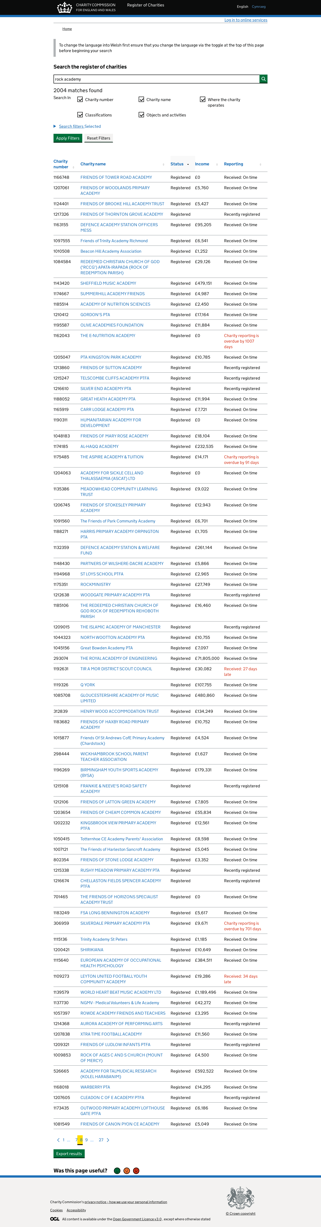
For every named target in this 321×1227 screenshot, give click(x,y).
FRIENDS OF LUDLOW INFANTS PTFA (115, 1044)
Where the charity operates (224, 102)
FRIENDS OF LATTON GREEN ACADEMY (118, 801)
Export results (69, 1153)
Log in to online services (246, 19)
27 (101, 1140)
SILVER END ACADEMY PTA (105, 388)
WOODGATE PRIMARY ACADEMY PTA (115, 594)
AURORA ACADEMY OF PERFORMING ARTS (121, 1023)
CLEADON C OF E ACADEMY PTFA (112, 1097)
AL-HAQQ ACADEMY (99, 446)
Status (177, 164)
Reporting (233, 164)
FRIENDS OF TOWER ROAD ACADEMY (116, 177)
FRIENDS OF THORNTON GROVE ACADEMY (121, 214)
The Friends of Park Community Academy (117, 521)
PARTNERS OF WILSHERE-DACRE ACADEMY (122, 563)
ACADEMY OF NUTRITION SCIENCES (115, 304)
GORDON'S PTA (95, 314)
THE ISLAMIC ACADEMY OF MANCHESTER (120, 627)
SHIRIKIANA (91, 949)
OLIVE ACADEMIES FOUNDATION (112, 325)
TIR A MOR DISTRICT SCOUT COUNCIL (116, 668)
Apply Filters (68, 138)
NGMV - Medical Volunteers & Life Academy (119, 1002)
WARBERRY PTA (95, 1087)
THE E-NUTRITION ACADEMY (107, 335)
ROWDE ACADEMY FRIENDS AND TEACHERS (122, 1013)
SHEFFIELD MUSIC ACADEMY (108, 283)
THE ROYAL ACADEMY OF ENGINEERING (118, 658)
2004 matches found (78, 90)
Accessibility (76, 1210)
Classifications (98, 115)
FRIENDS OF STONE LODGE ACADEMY (117, 859)
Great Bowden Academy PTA (106, 647)
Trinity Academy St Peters (104, 939)
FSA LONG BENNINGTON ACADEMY (115, 912)
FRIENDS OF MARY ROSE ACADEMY (114, 436)
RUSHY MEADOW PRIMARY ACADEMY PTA (120, 870)
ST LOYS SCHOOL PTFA (101, 574)
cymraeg (259, 6)
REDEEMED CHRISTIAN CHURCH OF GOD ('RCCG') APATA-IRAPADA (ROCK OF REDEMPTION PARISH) (120, 267)
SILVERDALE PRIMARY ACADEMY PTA (115, 923)
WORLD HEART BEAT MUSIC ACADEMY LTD (120, 992)
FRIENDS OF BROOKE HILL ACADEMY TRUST (122, 203)
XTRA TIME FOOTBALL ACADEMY (111, 1034)
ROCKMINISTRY (95, 584)
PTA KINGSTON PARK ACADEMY (110, 357)
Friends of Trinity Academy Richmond (114, 240)
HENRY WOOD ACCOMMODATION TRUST (119, 711)
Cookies (56, 1210)
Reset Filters (98, 138)
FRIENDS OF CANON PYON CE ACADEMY (119, 1124)
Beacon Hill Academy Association (110, 251)
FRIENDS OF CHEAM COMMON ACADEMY (120, 812)
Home (67, 29)
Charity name (158, 99)
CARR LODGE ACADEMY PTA (107, 409)
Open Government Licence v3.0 (137, 1219)
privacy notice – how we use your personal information (125, 1202)
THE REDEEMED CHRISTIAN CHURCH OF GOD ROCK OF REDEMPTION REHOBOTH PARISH (119, 611)
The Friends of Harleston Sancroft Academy (120, 849)
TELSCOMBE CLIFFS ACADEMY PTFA (114, 378)
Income (202, 164)
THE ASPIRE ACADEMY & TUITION (112, 456)
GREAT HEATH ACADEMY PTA (108, 399)
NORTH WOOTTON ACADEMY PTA (112, 637)
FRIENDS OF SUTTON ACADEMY (111, 367)
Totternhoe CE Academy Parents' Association (121, 838)
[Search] (161, 79)
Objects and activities (166, 115)
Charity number (99, 99)
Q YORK (87, 684)
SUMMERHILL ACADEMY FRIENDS (112, 293)
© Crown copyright (240, 1213)
